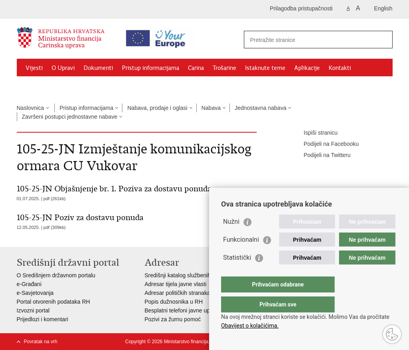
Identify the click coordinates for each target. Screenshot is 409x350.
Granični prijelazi (47, 86)
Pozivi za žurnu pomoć (173, 319)
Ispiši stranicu (315, 133)
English (383, 8)
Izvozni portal (33, 310)
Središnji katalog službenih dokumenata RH (199, 275)
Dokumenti (98, 68)
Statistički (237, 273)
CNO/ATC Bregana (101, 86)
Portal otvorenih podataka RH (53, 301)
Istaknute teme (265, 68)
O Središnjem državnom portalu (56, 275)
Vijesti (34, 68)
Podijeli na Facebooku (326, 144)
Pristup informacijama (150, 68)
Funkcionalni (241, 255)
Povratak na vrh (41, 341)
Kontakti (340, 68)
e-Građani (29, 284)
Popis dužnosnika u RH (174, 301)
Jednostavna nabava (260, 108)
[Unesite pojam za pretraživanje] (311, 39)
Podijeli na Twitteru (322, 155)
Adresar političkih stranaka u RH (185, 293)
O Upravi (63, 68)
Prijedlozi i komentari (42, 319)
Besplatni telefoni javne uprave (183, 310)
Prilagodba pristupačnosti (301, 8)
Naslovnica (30, 108)
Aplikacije (307, 68)
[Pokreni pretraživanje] (383, 39)
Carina (196, 68)
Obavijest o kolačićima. (250, 325)
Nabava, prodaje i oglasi (157, 108)
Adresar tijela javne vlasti (176, 284)
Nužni (231, 237)
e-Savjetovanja (35, 293)
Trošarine (224, 68)
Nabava (211, 108)
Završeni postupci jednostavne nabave (70, 116)
